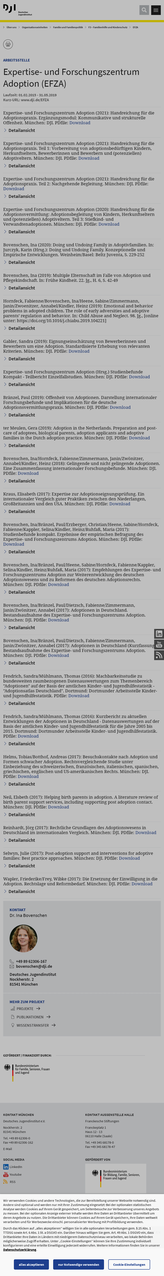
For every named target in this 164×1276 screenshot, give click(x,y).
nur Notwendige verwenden (78, 1265)
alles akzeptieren (31, 1265)
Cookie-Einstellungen (129, 1265)
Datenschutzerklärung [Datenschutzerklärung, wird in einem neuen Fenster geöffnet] (19, 1250)
